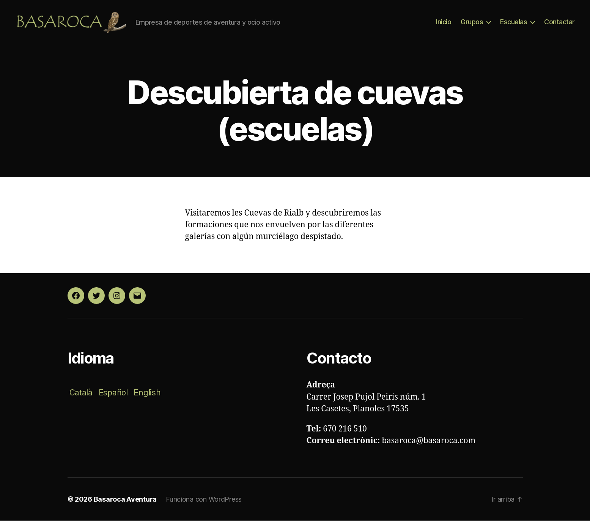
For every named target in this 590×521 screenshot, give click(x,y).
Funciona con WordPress (204, 500)
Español (113, 393)
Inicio (443, 22)
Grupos (472, 22)
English (147, 393)
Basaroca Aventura (125, 500)
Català (81, 393)
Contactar (559, 22)
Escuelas (513, 22)
